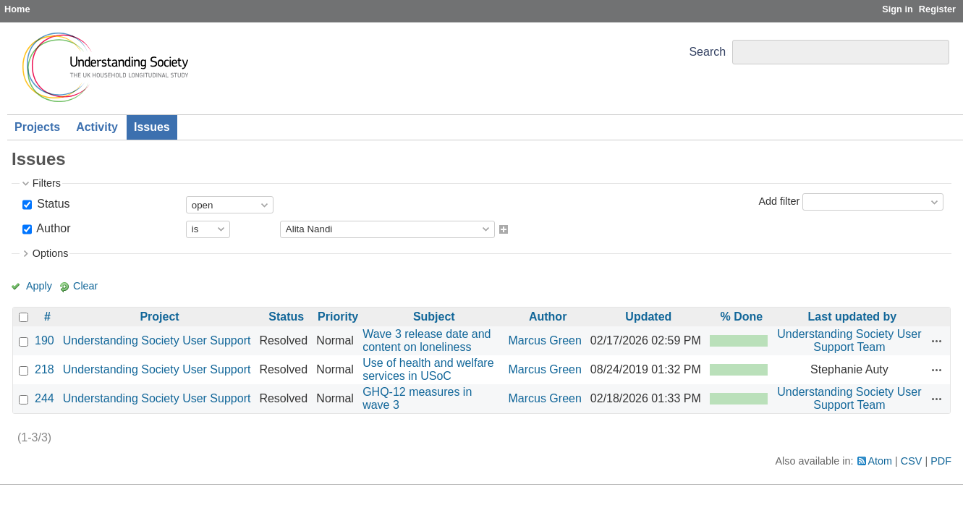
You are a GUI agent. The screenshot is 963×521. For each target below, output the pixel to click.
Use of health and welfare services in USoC (427, 369)
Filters (47, 183)
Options (51, 253)
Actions (937, 341)
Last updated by (852, 316)
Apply (39, 286)
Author (52, 228)
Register (937, 9)
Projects (37, 127)
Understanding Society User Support (157, 340)
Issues (152, 127)
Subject (434, 316)
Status (52, 204)
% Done (742, 316)
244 (44, 398)
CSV (911, 461)
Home (17, 9)
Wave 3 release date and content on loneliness (426, 340)
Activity (97, 127)
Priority (338, 316)
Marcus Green (544, 340)
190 (44, 340)
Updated (648, 316)
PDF (940, 461)
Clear (85, 286)
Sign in (897, 9)
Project (159, 316)
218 (44, 369)
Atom (880, 461)
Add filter (778, 201)
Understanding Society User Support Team (849, 340)
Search (707, 52)
